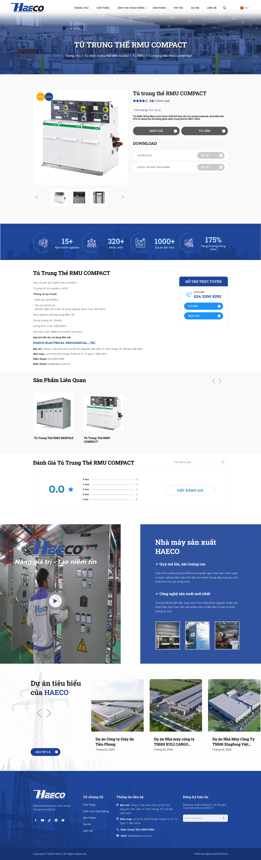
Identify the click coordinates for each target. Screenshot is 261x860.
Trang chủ (81, 7)
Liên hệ (211, 7)
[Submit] (223, 462)
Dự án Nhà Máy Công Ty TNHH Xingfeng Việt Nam (233, 742)
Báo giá (163, 131)
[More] (45, 752)
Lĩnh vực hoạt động (133, 7)
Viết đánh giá (190, 490)
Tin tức (178, 7)
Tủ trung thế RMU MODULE (53, 438)
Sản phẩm (161, 7)
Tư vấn (212, 131)
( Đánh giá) (160, 100)
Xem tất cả (46, 752)
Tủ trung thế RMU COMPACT (97, 439)
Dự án (195, 7)
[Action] (203, 306)
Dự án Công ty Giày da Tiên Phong (115, 742)
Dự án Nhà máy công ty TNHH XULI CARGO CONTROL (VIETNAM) (174, 742)
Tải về (212, 155)
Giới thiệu (103, 7)
